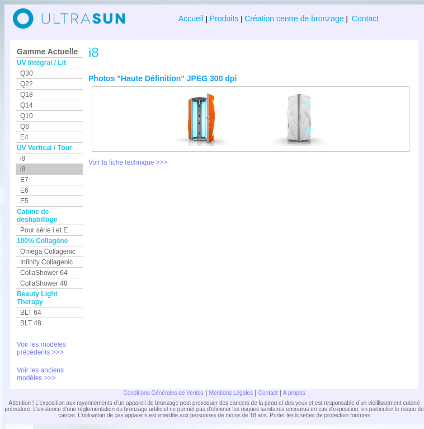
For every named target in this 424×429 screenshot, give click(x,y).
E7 (24, 180)
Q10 (26, 116)
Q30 (26, 73)
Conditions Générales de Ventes (163, 393)
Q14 (26, 105)
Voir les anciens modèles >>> (40, 374)
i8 (22, 169)
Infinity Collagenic (46, 262)
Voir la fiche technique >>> (128, 162)
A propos (294, 393)
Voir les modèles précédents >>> (41, 348)
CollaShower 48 (44, 283)
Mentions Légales (231, 393)
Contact (364, 18)
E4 (24, 137)
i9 (22, 158)
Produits (224, 18)
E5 (24, 201)
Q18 (26, 95)
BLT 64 (30, 312)
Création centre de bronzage (294, 18)
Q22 (26, 84)
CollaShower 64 (44, 273)
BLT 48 (30, 323)
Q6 (24, 126)
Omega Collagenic (48, 251)
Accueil (192, 18)
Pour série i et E (44, 230)
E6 (24, 190)
